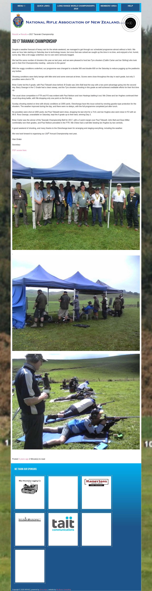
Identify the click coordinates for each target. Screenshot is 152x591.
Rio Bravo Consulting (63, 589)
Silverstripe (43, 589)
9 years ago (24, 459)
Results (15, 34)
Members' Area (109, 6)
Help (130, 6)
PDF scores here (19, 150)
